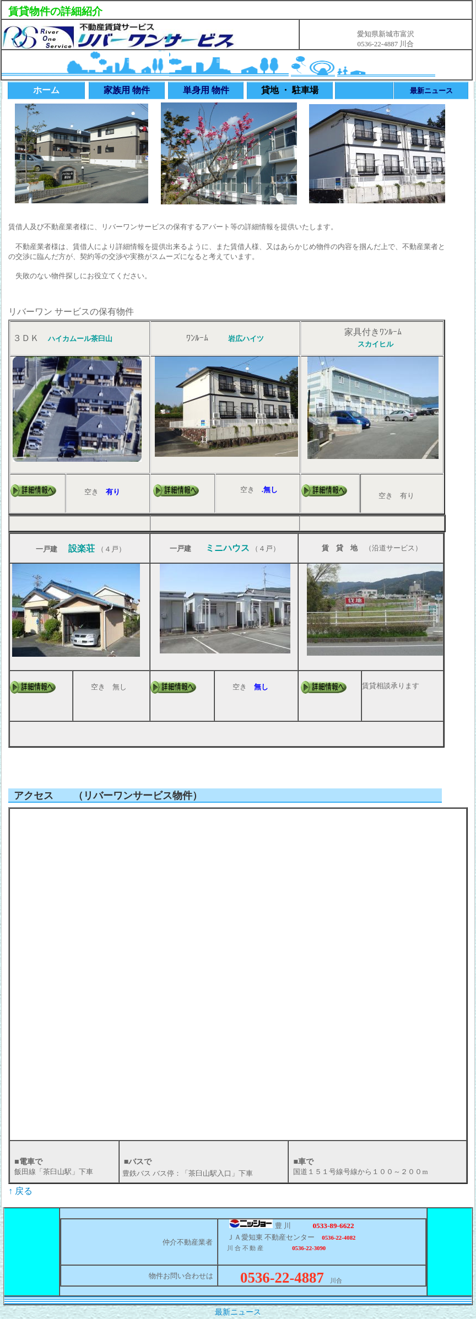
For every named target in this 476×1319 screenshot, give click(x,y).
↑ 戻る (20, 1191)
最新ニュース (238, 1311)
